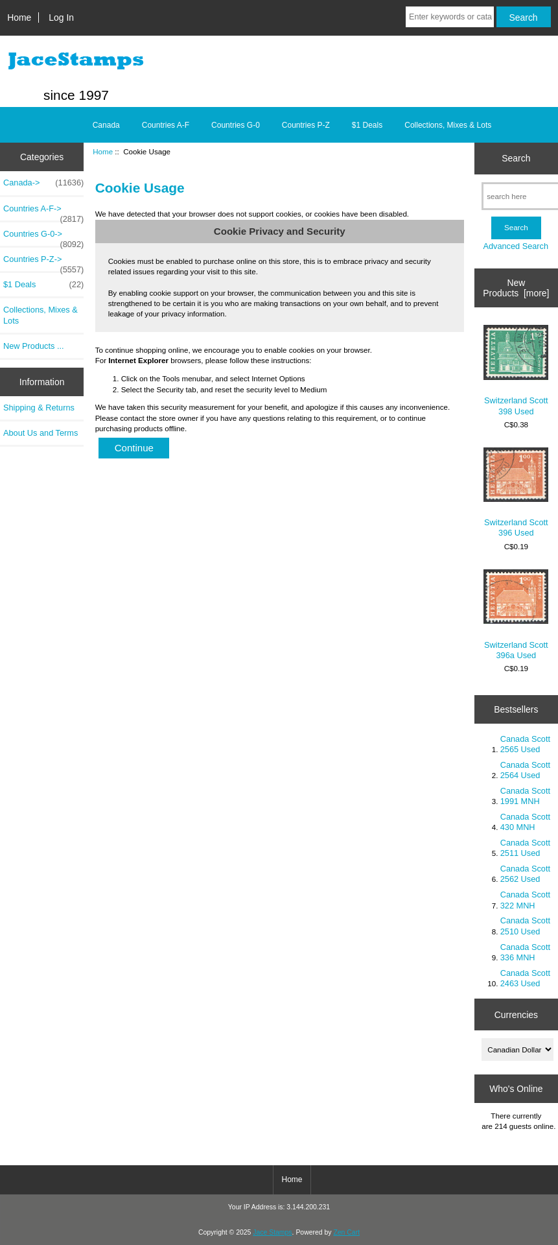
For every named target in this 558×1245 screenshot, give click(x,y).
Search (516, 158)
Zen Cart (346, 1232)
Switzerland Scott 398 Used (515, 370)
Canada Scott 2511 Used (525, 848)
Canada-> (43, 183)
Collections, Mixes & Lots (447, 125)
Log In (61, 17)
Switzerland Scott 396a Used (515, 614)
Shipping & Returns (39, 407)
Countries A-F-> (43, 212)
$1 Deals (367, 125)
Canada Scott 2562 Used (525, 874)
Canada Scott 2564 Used (525, 770)
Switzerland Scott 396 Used (515, 492)
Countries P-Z (306, 125)
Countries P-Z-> (43, 262)
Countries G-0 (235, 125)
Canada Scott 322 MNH (525, 900)
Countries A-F (165, 125)
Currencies (516, 1014)
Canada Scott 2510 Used (525, 926)
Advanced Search (515, 246)
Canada (106, 125)
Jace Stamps (272, 1232)
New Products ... (33, 346)
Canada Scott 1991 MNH (525, 796)
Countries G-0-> (43, 237)
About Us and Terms (40, 433)
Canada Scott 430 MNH (525, 822)
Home (19, 17)
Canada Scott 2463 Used (525, 978)
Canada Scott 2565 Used (525, 744)
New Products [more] (516, 288)
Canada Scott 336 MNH (525, 952)
